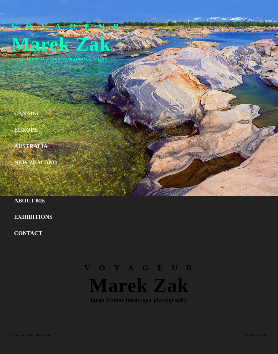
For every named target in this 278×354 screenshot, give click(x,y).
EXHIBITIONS (33, 217)
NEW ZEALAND (35, 162)
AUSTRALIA (31, 146)
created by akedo (256, 335)
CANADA (26, 113)
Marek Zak (61, 44)
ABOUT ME (29, 200)
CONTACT (28, 233)
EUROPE (26, 130)
